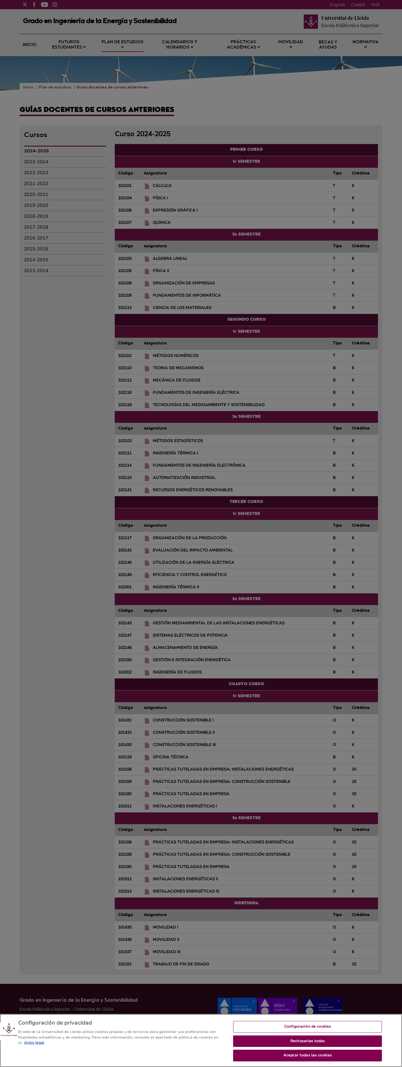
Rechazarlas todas (307, 1044)
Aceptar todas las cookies (307, 1058)
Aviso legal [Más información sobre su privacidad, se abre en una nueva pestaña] (34, 1046)
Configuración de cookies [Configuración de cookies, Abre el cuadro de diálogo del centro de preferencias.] (307, 1030)
